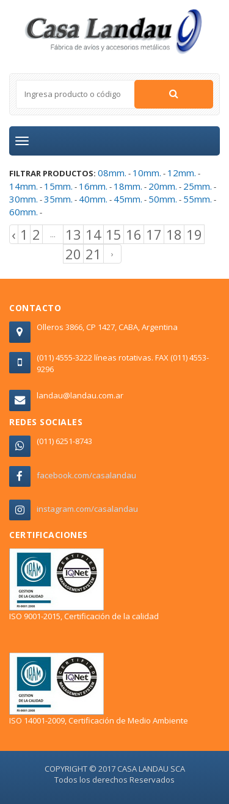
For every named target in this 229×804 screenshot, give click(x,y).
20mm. (162, 186)
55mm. (197, 199)
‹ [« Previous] (14, 234)
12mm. (181, 173)
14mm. (23, 186)
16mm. (93, 186)
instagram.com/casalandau (87, 508)
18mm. (128, 186)
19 (194, 234)
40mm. (93, 199)
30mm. (23, 199)
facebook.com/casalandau (86, 475)
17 (154, 234)
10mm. (147, 173)
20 (73, 254)
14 (93, 234)
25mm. (197, 186)
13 (73, 234)
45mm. (128, 199)
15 (114, 234)
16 (134, 234)
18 (174, 234)
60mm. (23, 212)
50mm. (162, 199)
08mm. (112, 173)
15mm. (58, 186)
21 (93, 254)
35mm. (58, 199)
